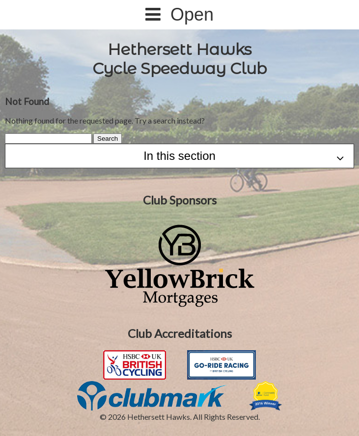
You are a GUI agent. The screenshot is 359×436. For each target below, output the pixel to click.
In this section (243, 156)
